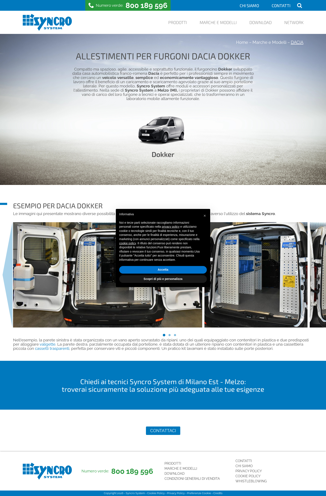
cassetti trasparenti (52, 348)
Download (260, 22)
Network (293, 22)
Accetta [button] (163, 269)
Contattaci (163, 430)
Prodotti (177, 22)
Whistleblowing (251, 481)
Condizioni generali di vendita (192, 479)
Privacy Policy (248, 471)
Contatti (281, 5)
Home (242, 42)
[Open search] (299, 5)
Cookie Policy (248, 476)
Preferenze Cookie (199, 493)
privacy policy (170, 226)
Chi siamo (249, 5)
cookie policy (127, 243)
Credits (217, 493)
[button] (204, 215)
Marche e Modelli (218, 22)
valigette (47, 344)
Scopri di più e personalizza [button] (163, 279)
